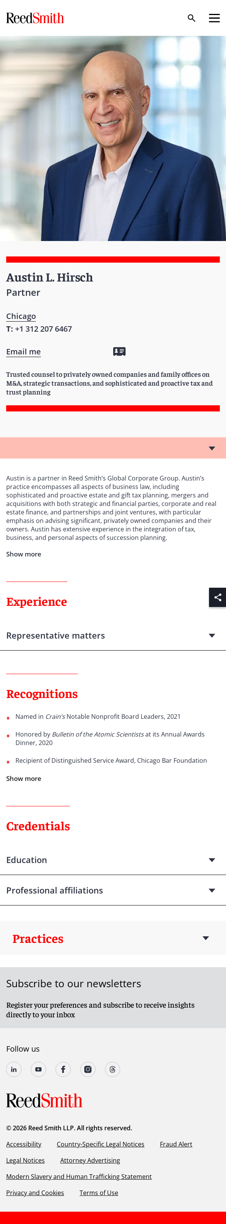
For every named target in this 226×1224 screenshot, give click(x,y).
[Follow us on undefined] (14, 1069)
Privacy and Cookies (35, 1193)
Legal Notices (25, 1160)
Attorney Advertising (90, 1160)
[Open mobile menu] (214, 18)
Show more (23, 778)
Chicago (21, 316)
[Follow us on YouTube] (38, 1069)
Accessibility (23, 1144)
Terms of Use (99, 1193)
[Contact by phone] (43, 329)
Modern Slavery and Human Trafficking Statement (79, 1176)
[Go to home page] (36, 18)
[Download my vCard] (119, 351)
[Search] (192, 18)
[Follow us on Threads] (113, 1069)
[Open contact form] (23, 351)
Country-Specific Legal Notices (100, 1144)
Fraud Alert (176, 1144)
